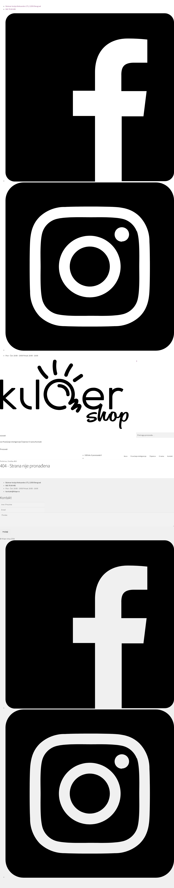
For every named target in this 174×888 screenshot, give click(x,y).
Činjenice (24, 442)
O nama (32, 442)
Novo (125, 456)
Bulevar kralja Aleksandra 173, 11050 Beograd (23, 6)
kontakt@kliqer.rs (13, 491)
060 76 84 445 (11, 9)
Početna (3, 461)
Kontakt (38, 442)
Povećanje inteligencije (12, 442)
